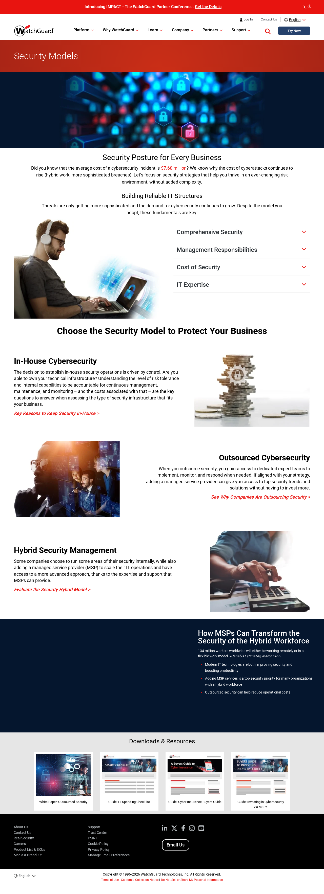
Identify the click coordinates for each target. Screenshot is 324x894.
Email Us (176, 844)
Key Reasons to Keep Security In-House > (56, 413)
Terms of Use (110, 880)
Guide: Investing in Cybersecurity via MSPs (260, 804)
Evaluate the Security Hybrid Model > (52, 589)
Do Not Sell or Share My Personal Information (192, 880)
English (294, 20)
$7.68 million (174, 168)
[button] (268, 31)
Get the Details (208, 6)
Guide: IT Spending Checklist (129, 802)
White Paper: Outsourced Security (63, 802)
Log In (248, 19)
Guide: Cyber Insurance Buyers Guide (194, 802)
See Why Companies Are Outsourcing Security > (260, 497)
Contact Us (269, 19)
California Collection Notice (139, 880)
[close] (307, 6)
